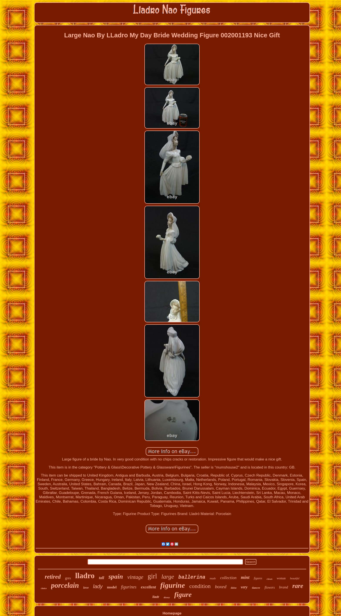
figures (258, 578)
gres (68, 578)
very (244, 587)
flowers (269, 587)
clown (269, 579)
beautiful (294, 578)
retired (53, 576)
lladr (155, 597)
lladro (85, 575)
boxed (221, 586)
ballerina (191, 577)
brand (283, 587)
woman (281, 578)
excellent (148, 587)
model (112, 587)
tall (101, 578)
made (213, 578)
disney (167, 597)
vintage (135, 577)
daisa (233, 587)
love (86, 587)
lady (98, 586)
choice (44, 588)
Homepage (172, 613)
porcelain (65, 585)
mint (245, 577)
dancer (256, 587)
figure (183, 594)
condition (200, 586)
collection (228, 577)
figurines (128, 587)
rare (297, 585)
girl (152, 576)
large (167, 576)
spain (116, 576)
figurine (172, 585)
